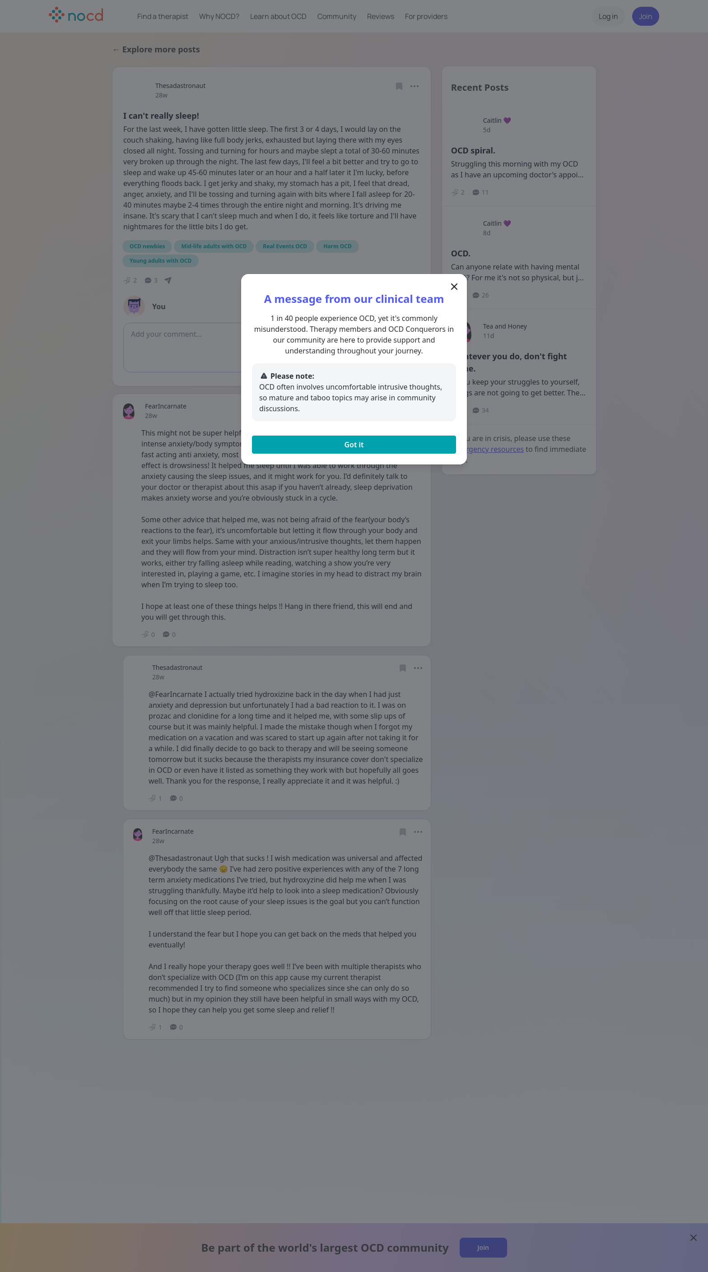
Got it (353, 445)
